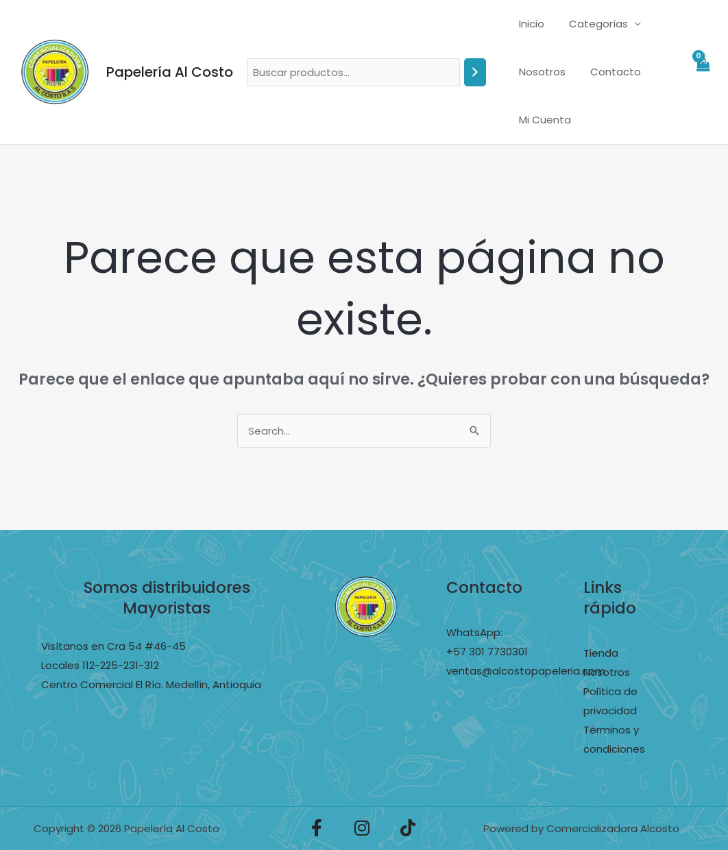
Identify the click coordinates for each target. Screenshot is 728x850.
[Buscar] (475, 72)
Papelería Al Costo (169, 72)
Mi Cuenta (543, 119)
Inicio (529, 23)
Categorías (592, 23)
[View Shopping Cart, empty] (702, 72)
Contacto (609, 71)
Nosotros (540, 71)
